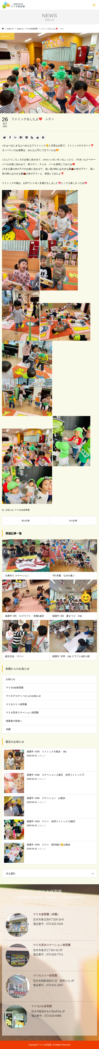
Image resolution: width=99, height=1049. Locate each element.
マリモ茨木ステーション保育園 (22, 712)
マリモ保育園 (49, 891)
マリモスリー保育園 (16, 704)
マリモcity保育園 (22, 510)
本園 (8, 729)
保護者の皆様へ (14, 721)
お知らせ (9, 510)
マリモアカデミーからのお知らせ (23, 696)
